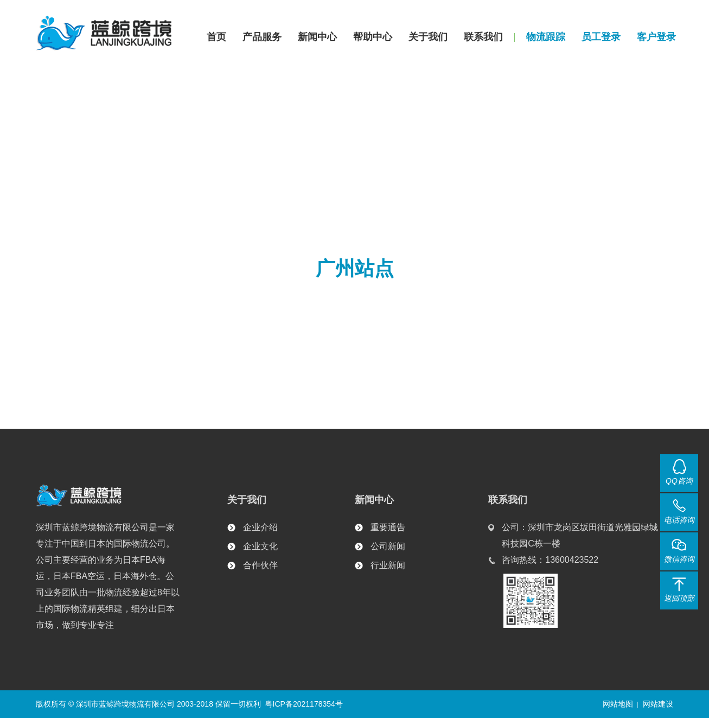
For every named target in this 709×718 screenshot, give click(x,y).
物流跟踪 (545, 36)
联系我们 (483, 36)
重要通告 (388, 527)
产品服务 (262, 36)
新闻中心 (317, 36)
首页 (216, 36)
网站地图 (618, 704)
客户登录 (656, 36)
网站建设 (658, 704)
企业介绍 (260, 527)
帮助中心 (372, 36)
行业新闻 (388, 565)
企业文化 (260, 546)
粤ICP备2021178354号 (304, 704)
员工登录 (601, 36)
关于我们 (428, 36)
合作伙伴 (260, 565)
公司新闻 (388, 546)
